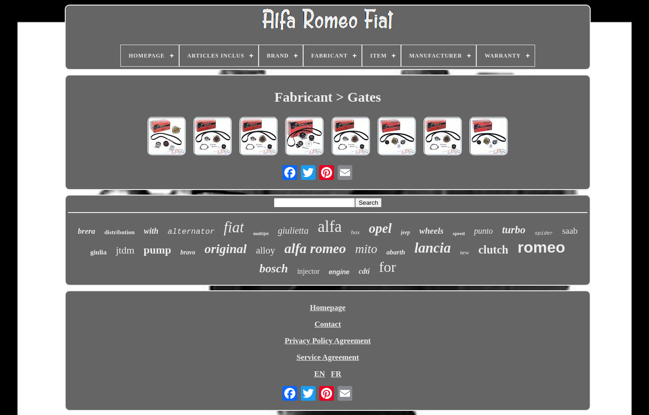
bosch (274, 268)
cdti (364, 271)
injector (308, 271)
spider (544, 233)
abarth (395, 252)
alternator (191, 231)
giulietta (293, 230)
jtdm (125, 250)
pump (157, 250)
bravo (188, 252)
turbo (513, 230)
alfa (330, 227)
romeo (541, 247)
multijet (261, 233)
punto (483, 231)
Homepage (327, 307)
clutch (493, 249)
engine (339, 272)
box (355, 232)
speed (459, 233)
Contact (328, 324)
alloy (265, 250)
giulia (98, 252)
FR (336, 373)
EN (319, 373)
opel (380, 228)
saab (570, 231)
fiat (234, 227)
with (151, 231)
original (225, 249)
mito (366, 249)
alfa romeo (315, 248)
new (464, 252)
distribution (119, 232)
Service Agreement (327, 357)
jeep (405, 232)
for (387, 267)
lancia (432, 248)
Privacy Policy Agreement (328, 340)
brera (87, 231)
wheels (431, 231)
